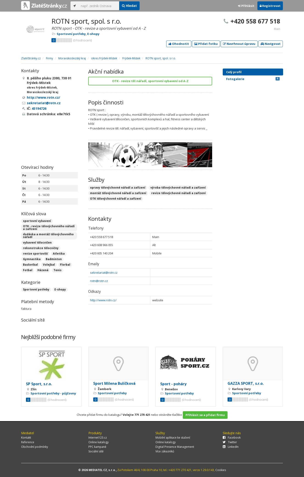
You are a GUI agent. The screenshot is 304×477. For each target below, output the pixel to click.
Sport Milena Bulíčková (114, 383)
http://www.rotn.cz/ (103, 300)
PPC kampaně (97, 447)
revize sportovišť (35, 254)
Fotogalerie (253, 79)
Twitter (230, 442)
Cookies (220, 470)
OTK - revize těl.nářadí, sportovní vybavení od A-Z (150, 81)
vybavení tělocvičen (37, 242)
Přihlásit (246, 6)
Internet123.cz (97, 438)
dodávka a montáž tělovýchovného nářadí (48, 235)
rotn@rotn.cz (99, 281)
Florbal (65, 265)
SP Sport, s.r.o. (39, 383)
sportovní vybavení (37, 221)
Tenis (57, 270)
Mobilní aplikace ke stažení (172, 438)
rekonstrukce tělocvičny (41, 248)
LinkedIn (231, 447)
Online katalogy (98, 442)
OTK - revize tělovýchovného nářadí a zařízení (49, 227)
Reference (27, 442)
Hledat (129, 5)
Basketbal (30, 265)
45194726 (39, 108)
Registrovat (270, 6)
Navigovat (271, 44)
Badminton (54, 259)
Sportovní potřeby (71, 34)
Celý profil (234, 72)
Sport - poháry (173, 383)
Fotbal (27, 270)
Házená (42, 270)
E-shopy (93, 34)
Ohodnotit (179, 44)
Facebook (232, 438)
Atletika (59, 254)
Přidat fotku (206, 44)
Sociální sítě (96, 451)
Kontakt (26, 438)
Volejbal (49, 265)
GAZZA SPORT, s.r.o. (246, 383)
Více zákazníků (164, 451)
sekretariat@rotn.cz (104, 272)
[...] (98, 5)
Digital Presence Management (174, 447)
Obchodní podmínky (34, 447)
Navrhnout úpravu (239, 44)
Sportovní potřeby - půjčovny (53, 393)
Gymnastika (32, 259)
